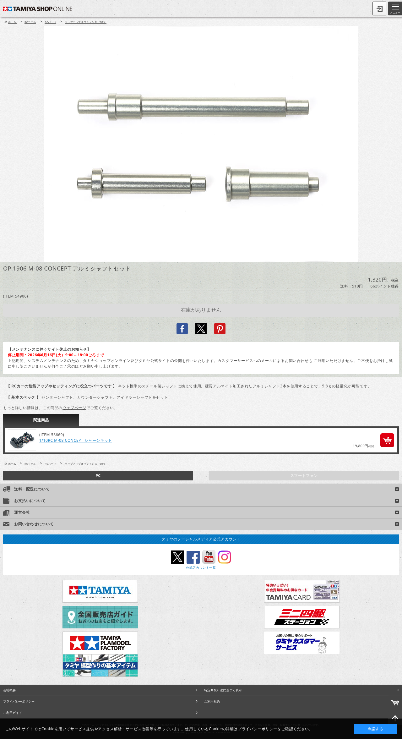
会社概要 (9, 690)
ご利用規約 (212, 701)
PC (97, 475)
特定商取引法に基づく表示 (223, 690)
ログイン (379, 8)
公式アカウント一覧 (201, 567)
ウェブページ (74, 407)
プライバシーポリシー (19, 701)
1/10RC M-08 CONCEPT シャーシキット (75, 440)
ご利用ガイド (12, 712)
